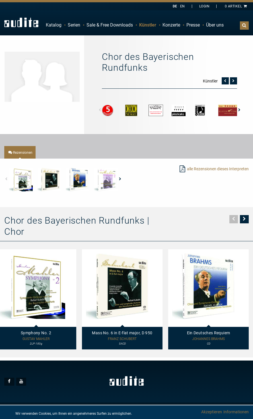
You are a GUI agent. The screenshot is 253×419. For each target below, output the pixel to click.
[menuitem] (54, 25)
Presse (193, 25)
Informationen (236, 412)
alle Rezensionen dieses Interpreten (218, 169)
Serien (74, 25)
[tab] (20, 152)
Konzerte (171, 25)
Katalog (53, 25)
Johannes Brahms (208, 339)
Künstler (147, 25)
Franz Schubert (122, 339)
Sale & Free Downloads (110, 25)
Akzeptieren (211, 412)
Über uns (215, 25)
